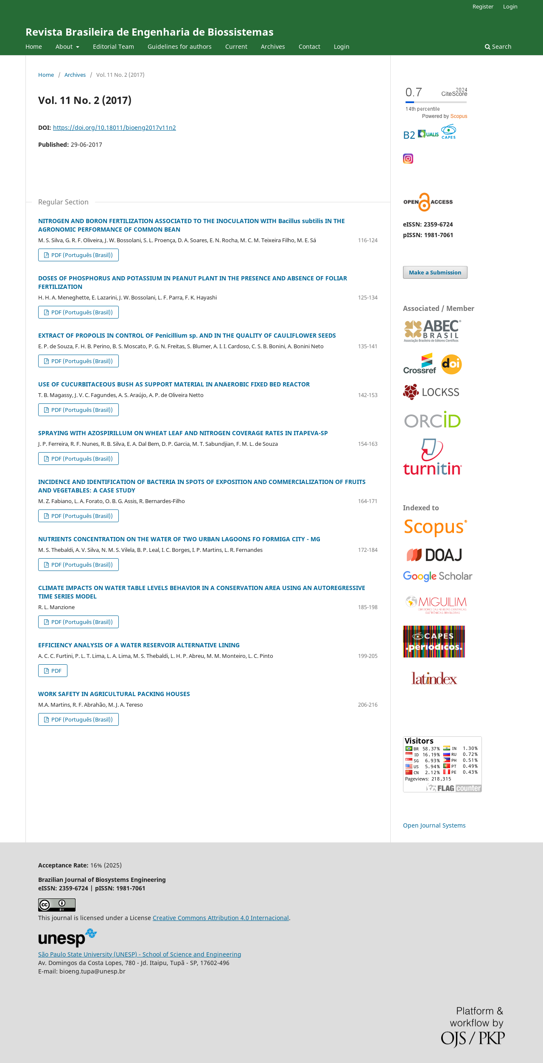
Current (236, 46)
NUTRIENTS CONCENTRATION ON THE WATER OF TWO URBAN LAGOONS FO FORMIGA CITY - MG (179, 539)
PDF (56, 670)
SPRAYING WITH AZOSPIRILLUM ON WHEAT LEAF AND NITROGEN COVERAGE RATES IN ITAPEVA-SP (183, 433)
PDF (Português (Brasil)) (81, 255)
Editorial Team (113, 46)
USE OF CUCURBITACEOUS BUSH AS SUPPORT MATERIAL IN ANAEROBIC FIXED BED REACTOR (174, 384)
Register (483, 6)
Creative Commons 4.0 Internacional (221, 918)
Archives (273, 46)
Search (498, 46)
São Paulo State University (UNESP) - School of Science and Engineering (139, 954)
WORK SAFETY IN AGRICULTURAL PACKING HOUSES (114, 694)
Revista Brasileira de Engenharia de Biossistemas (149, 32)
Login (342, 46)
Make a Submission (435, 272)
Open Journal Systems (434, 825)
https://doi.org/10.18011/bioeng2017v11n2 (114, 127)
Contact (309, 46)
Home (33, 46)
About (65, 46)
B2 (429, 135)
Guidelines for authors (180, 46)
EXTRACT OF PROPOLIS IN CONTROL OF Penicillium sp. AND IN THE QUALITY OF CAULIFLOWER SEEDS (187, 335)
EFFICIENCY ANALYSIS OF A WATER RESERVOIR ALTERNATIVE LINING (139, 645)
